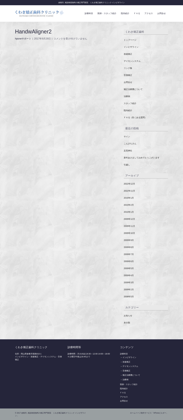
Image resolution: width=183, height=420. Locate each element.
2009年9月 (129, 240)
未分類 (127, 322)
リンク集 (128, 68)
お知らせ (128, 315)
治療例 (127, 96)
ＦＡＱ (137, 13)
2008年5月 (129, 296)
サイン (127, 136)
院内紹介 (125, 13)
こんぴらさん (130, 143)
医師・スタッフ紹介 (107, 13)
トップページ (130, 40)
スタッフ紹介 (130, 103)
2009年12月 (129, 219)
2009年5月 (129, 268)
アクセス (148, 13)
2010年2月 (129, 205)
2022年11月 (129, 191)
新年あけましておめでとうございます (141, 157)
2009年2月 (129, 289)
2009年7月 (129, 254)
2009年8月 (129, 247)
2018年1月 (129, 198)
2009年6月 (129, 261)
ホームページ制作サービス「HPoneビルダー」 (149, 413)
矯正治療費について (133, 89)
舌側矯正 (128, 75)
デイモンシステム (132, 61)
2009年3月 (129, 282)
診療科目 (89, 13)
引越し (127, 165)
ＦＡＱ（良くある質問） (135, 117)
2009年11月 (129, 226)
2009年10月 (129, 233)
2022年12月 (129, 184)
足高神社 (128, 150)
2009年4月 (129, 275)
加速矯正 (128, 54)
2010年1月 (129, 212)
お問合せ (161, 13)
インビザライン (131, 47)
